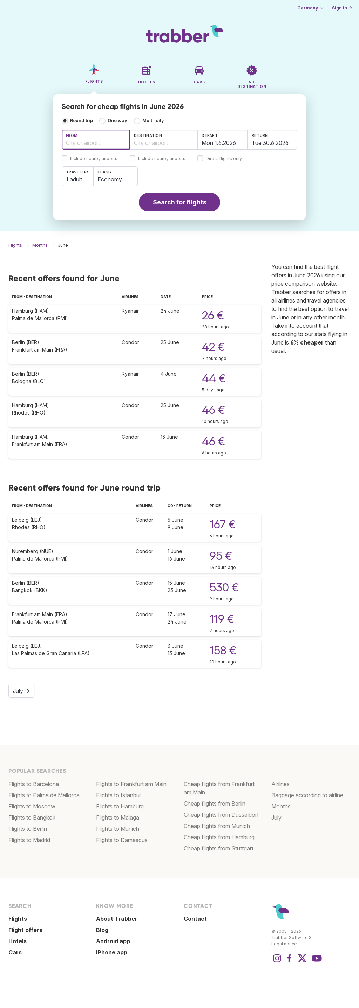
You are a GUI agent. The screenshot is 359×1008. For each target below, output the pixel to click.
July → (21, 690)
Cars (15, 952)
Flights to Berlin (27, 828)
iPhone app (111, 952)
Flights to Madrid (29, 839)
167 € (223, 524)
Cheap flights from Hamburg (219, 837)
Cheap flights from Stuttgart (218, 848)
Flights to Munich (117, 828)
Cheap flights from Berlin (214, 803)
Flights (17, 918)
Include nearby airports (93, 158)
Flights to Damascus (122, 839)
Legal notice (284, 943)
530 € (224, 587)
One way (117, 120)
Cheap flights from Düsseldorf (221, 814)
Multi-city (153, 120)
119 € (222, 619)
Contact (195, 918)
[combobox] (96, 140)
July (276, 817)
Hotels (17, 941)
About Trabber (116, 918)
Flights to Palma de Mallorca (44, 795)
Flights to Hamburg (120, 806)
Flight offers (25, 929)
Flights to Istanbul (118, 795)
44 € (214, 378)
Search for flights (179, 202)
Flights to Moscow (31, 806)
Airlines (280, 783)
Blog (102, 929)
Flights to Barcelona (33, 783)
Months (281, 806)
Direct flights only (224, 158)
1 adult (74, 179)
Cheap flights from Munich (217, 825)
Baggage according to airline (307, 795)
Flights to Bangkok (31, 817)
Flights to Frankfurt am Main (131, 783)
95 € (221, 556)
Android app (113, 941)
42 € (213, 347)
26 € (213, 315)
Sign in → (342, 8)
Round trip (81, 120)
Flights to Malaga (117, 817)
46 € (213, 410)
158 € (223, 650)
